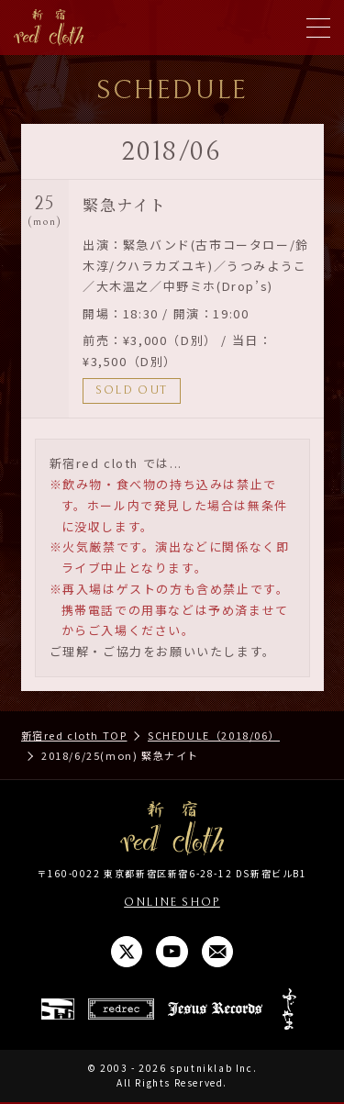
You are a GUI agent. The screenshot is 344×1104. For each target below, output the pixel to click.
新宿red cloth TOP (74, 735)
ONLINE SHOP (172, 902)
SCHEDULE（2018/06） (214, 735)
